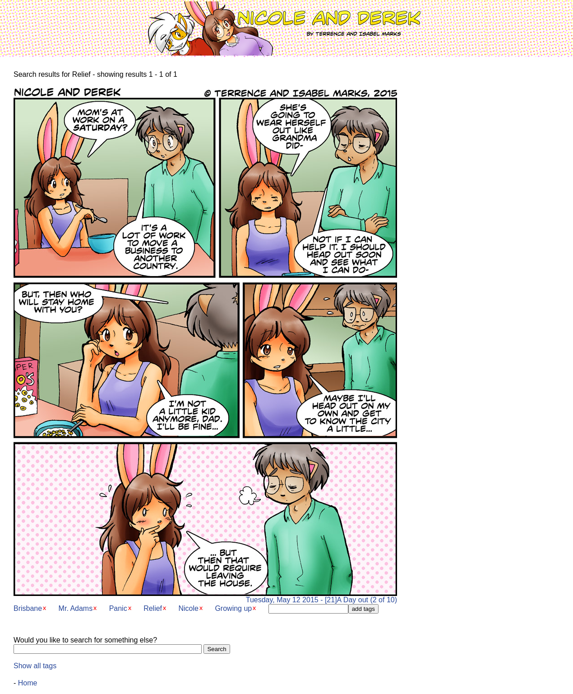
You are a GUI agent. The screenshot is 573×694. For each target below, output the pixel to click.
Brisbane (28, 608)
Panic (118, 608)
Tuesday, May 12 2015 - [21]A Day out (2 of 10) (205, 597)
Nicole (188, 608)
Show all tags (35, 666)
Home (27, 683)
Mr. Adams (76, 608)
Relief (152, 608)
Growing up (233, 608)
